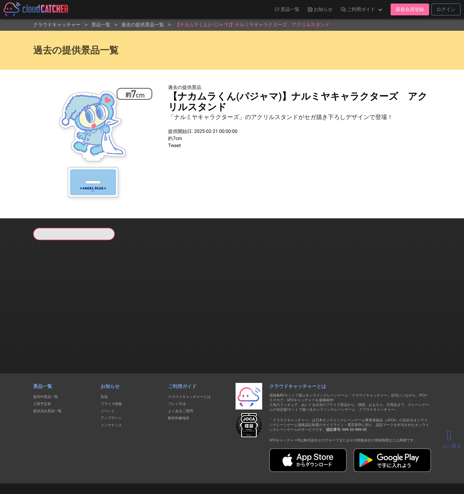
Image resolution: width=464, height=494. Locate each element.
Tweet (174, 145)
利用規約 (180, 468)
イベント (108, 380)
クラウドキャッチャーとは (189, 366)
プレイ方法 (177, 373)
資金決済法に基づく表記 (217, 468)
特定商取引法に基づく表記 (269, 468)
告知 (104, 366)
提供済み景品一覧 (47, 380)
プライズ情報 (111, 373)
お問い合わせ (311, 468)
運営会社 (341, 468)
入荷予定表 (42, 373)
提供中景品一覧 (45, 366)
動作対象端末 (178, 388)
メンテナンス (111, 395)
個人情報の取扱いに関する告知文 (135, 468)
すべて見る (55, 318)
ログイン (445, 9)
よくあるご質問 (180, 380)
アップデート (111, 388)
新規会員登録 (410, 9)
